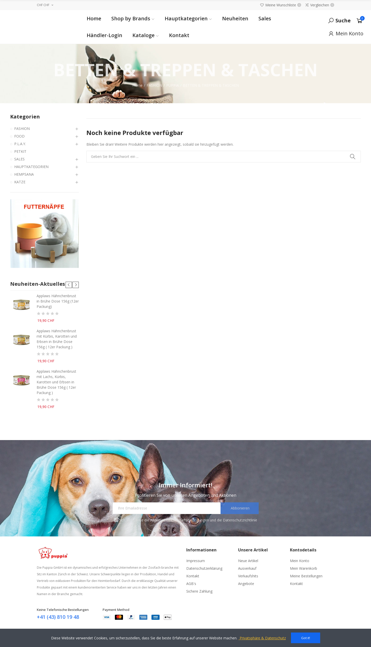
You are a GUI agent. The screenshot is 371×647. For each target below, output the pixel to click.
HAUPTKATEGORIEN (31, 166)
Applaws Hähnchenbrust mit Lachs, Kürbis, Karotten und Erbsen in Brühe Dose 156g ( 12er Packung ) (56, 382)
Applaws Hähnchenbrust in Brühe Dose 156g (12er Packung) (58, 301)
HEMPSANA (24, 174)
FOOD (19, 136)
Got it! (305, 638)
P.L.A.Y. (20, 143)
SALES (19, 159)
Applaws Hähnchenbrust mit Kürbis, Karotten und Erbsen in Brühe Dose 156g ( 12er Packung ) (57, 338)
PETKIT (20, 151)
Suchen (353, 156)
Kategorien (25, 116)
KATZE (19, 181)
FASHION (22, 128)
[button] (69, 285)
